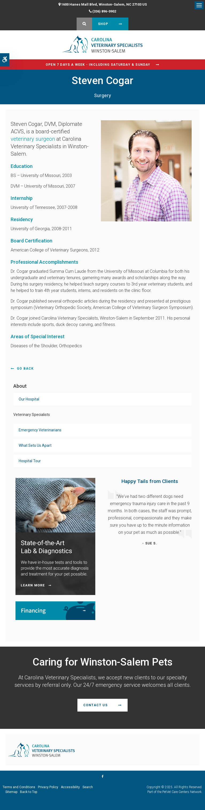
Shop (103, 24)
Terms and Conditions (19, 787)
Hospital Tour (30, 461)
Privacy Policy (48, 787)
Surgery (102, 95)
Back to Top (28, 792)
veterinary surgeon (33, 139)
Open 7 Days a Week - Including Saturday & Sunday (98, 65)
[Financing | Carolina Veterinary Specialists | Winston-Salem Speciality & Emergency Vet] (55, 610)
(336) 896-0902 (104, 11)
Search (87, 787)
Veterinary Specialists (31, 414)
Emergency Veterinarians (40, 430)
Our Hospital (29, 399)
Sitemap (11, 792)
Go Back (25, 368)
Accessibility (70, 787)
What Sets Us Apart (35, 445)
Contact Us (95, 705)
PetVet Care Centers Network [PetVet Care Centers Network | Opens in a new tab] (182, 792)
